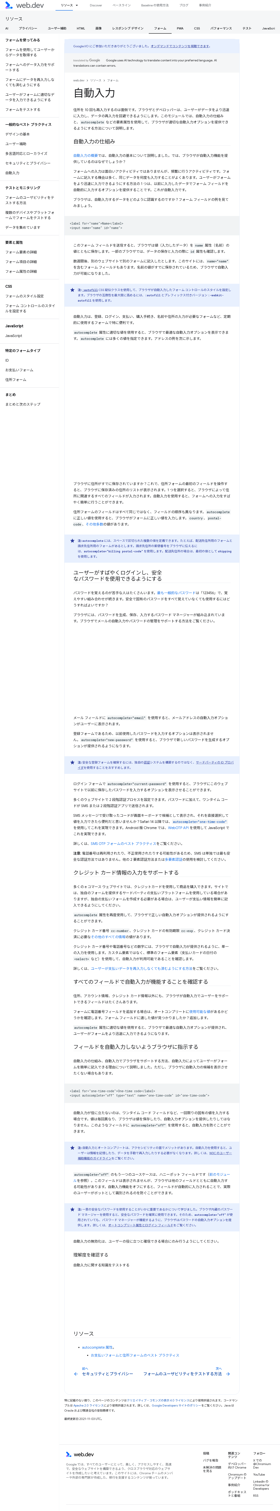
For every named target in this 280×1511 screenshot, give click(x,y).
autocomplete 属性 (97, 1347)
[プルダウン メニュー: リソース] (79, 5)
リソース (14, 19)
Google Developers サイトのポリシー (176, 1405)
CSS (197, 28)
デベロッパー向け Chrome (237, 1465)
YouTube (259, 1474)
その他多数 (94, 524)
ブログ (183, 5)
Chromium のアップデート (237, 1476)
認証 (147, 762)
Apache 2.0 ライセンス (89, 1405)
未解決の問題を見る (212, 1469)
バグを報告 (210, 1460)
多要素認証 (173, 859)
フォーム (112, 80)
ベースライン (122, 5)
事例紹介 (205, 5)
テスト (247, 28)
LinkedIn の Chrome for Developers (261, 1485)
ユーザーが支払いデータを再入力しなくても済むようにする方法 (141, 969)
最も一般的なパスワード (176, 593)
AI (6, 28)
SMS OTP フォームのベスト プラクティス (123, 844)
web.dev (78, 80)
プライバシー (28, 28)
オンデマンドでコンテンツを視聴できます (180, 46)
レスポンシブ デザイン (128, 28)
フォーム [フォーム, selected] (160, 28)
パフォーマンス (221, 28)
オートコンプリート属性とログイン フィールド (140, 1225)
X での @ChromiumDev (262, 1463)
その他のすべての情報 (108, 937)
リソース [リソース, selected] (67, 5)
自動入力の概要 (85, 156)
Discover (96, 5)
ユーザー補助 (57, 28)
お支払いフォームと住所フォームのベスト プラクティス (135, 1355)
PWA (180, 28)
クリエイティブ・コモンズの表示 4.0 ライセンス (158, 1400)
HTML (81, 28)
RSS (255, 1496)
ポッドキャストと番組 (237, 1494)
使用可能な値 (199, 1012)
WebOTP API (178, 828)
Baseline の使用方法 (155, 5)
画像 (98, 28)
